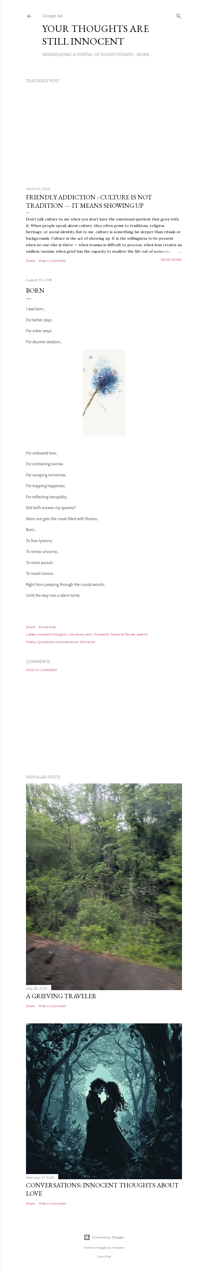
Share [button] (30, 261)
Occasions (101, 634)
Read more (171, 260)
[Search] (179, 15)
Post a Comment (52, 261)
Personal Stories (122, 634)
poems (142, 634)
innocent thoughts (52, 634)
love (88, 634)
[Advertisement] (104, 723)
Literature (76, 634)
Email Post (47, 627)
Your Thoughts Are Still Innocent (95, 35)
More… (144, 54)
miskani (118, 1247)
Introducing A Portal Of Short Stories (88, 54)
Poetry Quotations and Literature (52, 642)
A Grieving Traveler (61, 996)
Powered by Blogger (104, 1237)
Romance (87, 642)
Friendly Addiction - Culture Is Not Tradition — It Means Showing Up (89, 201)
